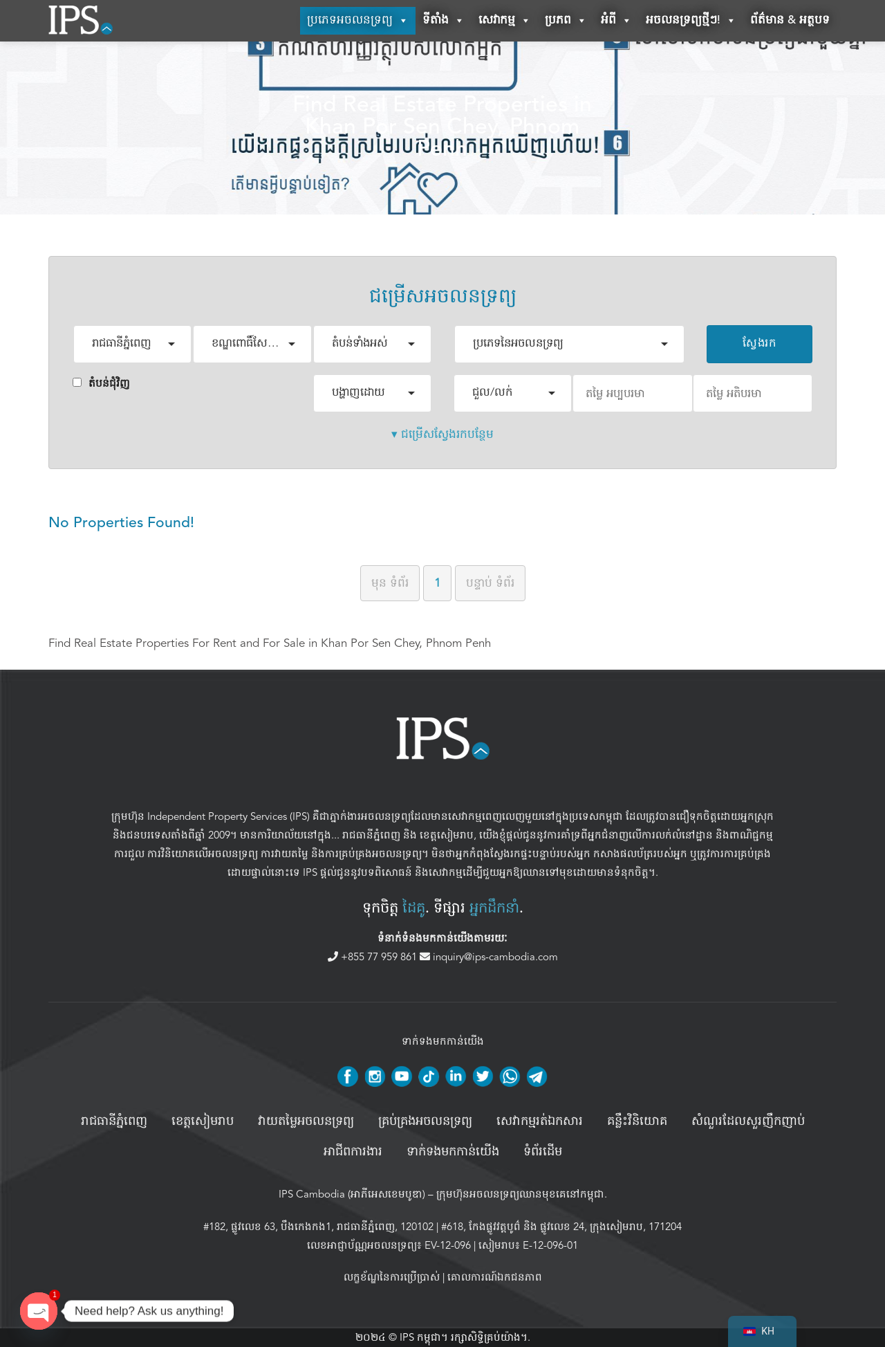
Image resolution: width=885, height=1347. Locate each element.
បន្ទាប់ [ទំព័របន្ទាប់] (490, 583)
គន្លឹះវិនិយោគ (637, 1121)
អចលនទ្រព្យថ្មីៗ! (691, 21)
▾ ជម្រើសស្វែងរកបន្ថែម (442, 434)
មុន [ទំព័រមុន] (390, 583)
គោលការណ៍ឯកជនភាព (494, 1277)
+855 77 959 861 (374, 957)
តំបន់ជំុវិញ (101, 383)
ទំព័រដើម (542, 1152)
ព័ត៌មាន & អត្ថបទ (790, 20)
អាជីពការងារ (353, 1152)
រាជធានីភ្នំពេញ (371, 835)
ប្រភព (566, 21)
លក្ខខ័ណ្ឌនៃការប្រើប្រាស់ (392, 1277)
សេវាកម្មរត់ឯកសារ (539, 1121)
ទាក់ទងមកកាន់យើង (453, 1152)
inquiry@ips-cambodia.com (489, 957)
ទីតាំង (443, 21)
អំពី (616, 21)
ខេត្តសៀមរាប (447, 835)
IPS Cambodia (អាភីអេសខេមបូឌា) (352, 1194)
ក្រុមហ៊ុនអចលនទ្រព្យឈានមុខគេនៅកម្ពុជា (520, 1194)
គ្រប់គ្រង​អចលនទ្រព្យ (425, 1121)
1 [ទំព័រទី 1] (437, 583)
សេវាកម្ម (504, 21)
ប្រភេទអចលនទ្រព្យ (358, 21)
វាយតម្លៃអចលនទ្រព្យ (306, 1121)
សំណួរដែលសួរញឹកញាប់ (748, 1121)
